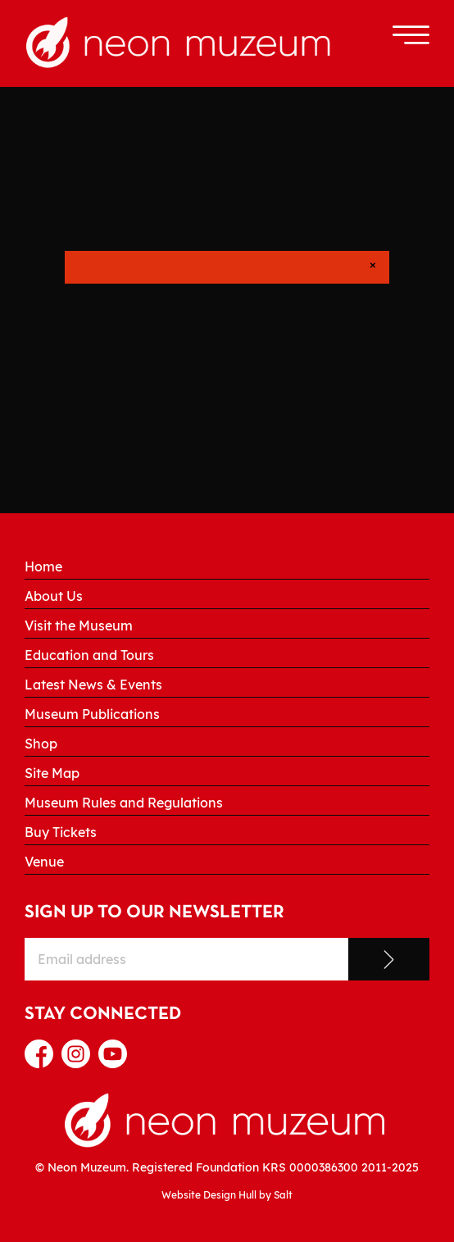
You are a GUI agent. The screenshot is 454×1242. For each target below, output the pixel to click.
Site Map (52, 773)
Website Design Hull (209, 1195)
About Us (54, 596)
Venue (44, 861)
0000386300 (323, 1167)
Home (43, 566)
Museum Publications (92, 714)
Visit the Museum (79, 625)
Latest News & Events (93, 684)
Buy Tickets (61, 832)
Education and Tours (89, 655)
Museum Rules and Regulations (124, 802)
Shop (41, 743)
